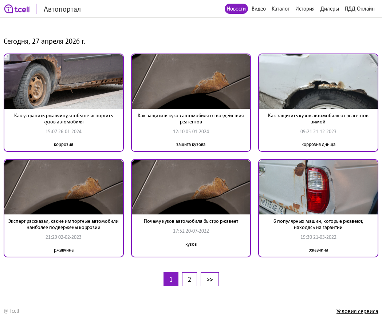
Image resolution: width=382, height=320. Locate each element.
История (305, 8)
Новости (236, 8)
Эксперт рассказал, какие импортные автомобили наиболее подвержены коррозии (63, 224)
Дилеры (329, 8)
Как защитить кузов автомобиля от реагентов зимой (318, 118)
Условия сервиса (357, 311)
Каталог (281, 8)
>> (209, 279)
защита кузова (190, 144)
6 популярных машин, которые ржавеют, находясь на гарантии (318, 224)
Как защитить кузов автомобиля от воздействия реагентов (191, 118)
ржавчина (64, 250)
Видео (259, 8)
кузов (191, 244)
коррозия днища (318, 144)
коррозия (63, 144)
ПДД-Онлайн (360, 8)
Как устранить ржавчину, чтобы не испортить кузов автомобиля (63, 118)
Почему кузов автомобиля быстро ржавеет (191, 221)
